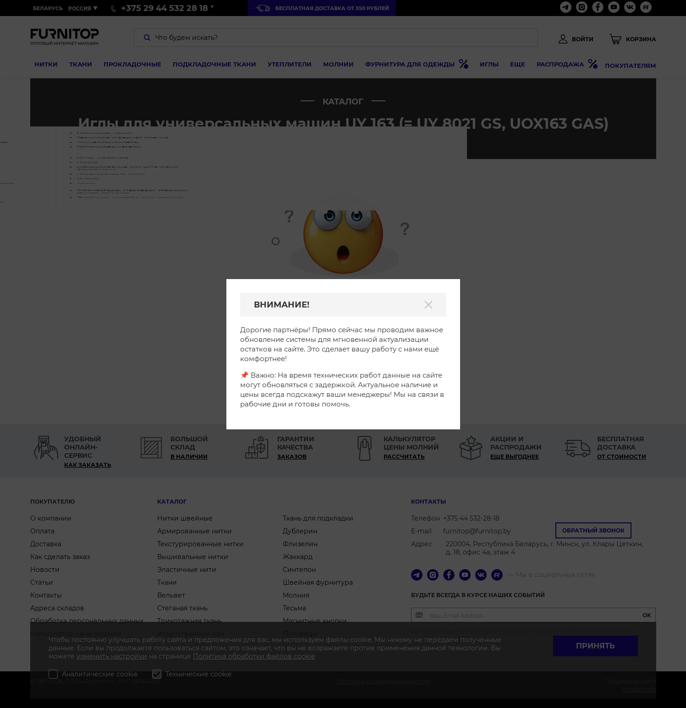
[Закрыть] (428, 305)
